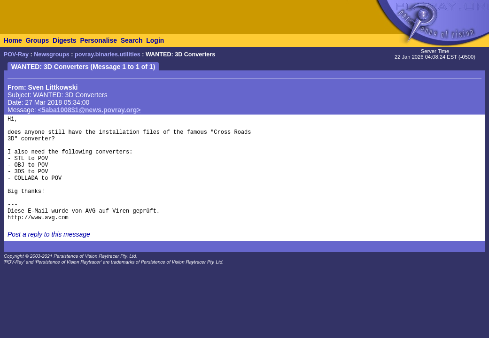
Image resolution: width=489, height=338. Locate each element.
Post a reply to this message (49, 234)
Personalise (98, 40)
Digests (65, 40)
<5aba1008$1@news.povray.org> (89, 110)
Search (132, 40)
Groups (37, 40)
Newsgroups (52, 54)
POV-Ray (16, 54)
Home (13, 40)
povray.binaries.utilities (107, 54)
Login (155, 40)
